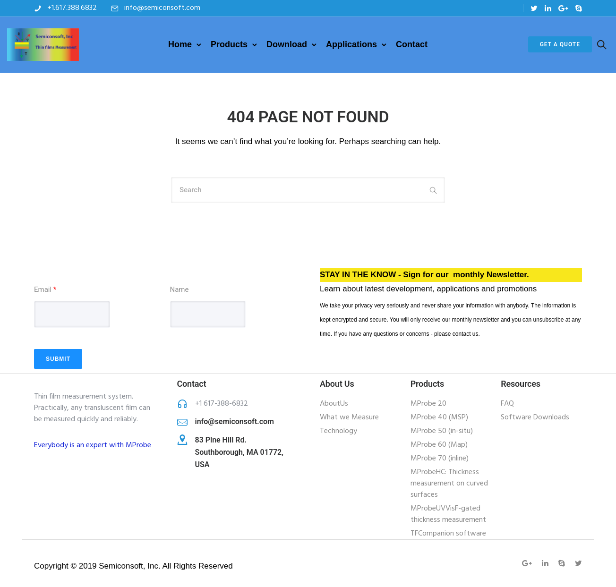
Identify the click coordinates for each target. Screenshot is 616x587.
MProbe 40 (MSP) (439, 417)
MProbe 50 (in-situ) (442, 431)
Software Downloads (535, 417)
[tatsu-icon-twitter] (534, 8)
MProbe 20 (428, 404)
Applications (351, 44)
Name (179, 289)
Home (180, 44)
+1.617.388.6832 (72, 8)
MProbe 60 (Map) (439, 445)
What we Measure (349, 417)
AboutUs (334, 404)
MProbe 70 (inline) (440, 458)
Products (229, 44)
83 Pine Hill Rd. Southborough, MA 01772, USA (239, 452)
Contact (412, 44)
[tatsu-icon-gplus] (563, 8)
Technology (338, 431)
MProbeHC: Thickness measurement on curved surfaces (449, 483)
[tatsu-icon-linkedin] (548, 8)
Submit (58, 359)
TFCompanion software (448, 533)
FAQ (507, 404)
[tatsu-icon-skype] (578, 8)
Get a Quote (560, 44)
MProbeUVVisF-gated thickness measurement (448, 514)
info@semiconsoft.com (162, 8)
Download (286, 44)
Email (45, 289)
